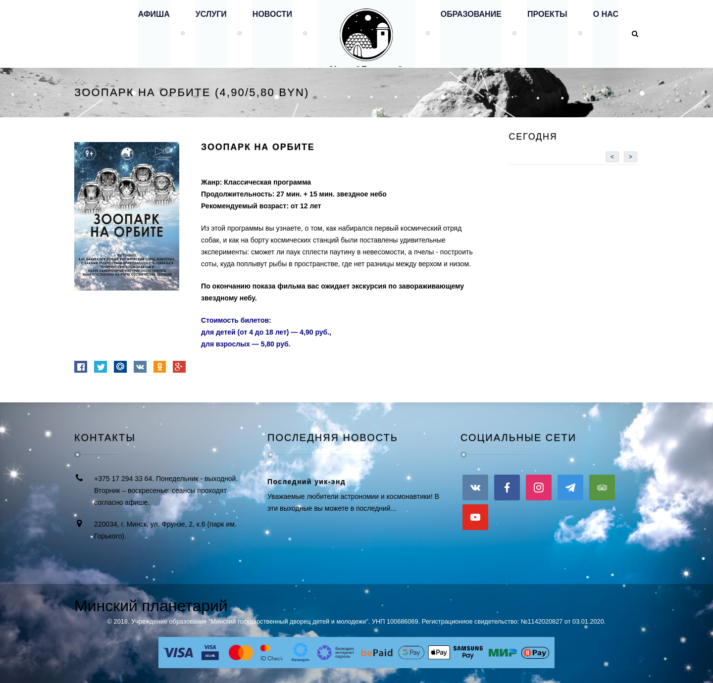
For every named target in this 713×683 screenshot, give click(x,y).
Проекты (546, 33)
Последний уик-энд (306, 482)
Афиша (148, 33)
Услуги (206, 33)
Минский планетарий (151, 605)
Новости (268, 33)
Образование (468, 33)
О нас (605, 33)
